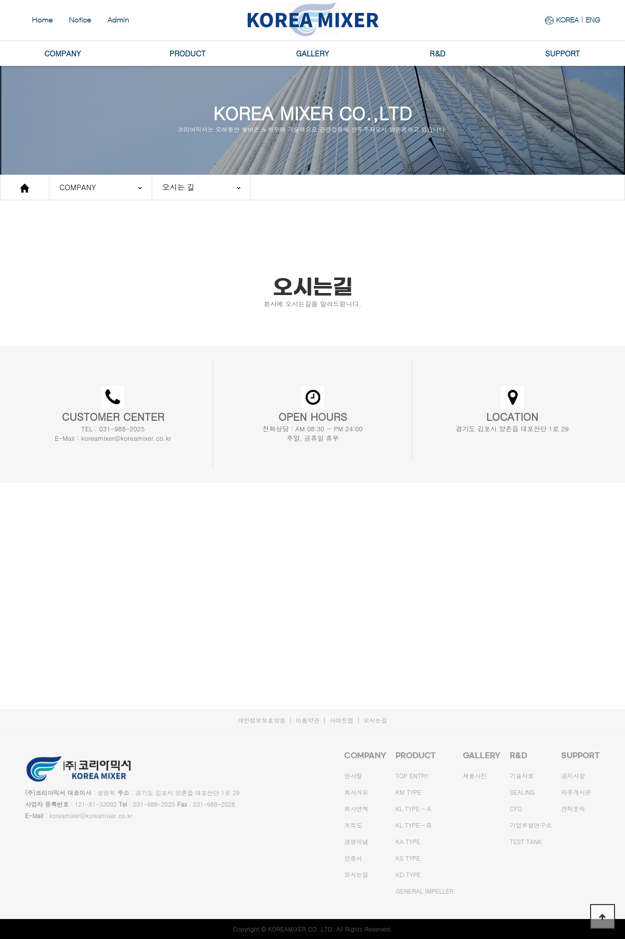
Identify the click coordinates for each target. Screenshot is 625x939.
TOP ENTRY (412, 775)
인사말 (353, 775)
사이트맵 (342, 720)
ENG (593, 20)
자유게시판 (576, 792)
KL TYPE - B (413, 825)
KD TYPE (408, 874)
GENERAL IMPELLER (424, 891)
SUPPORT (562, 53)
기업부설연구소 (531, 825)
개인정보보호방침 (261, 720)
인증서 (353, 858)
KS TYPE (408, 858)
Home (42, 20)
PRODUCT (188, 53)
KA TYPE (408, 841)
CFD (516, 808)
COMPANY (62, 53)
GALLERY (312, 53)
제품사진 (475, 775)
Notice (80, 20)
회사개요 (356, 792)
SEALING (522, 792)
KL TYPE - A (413, 808)
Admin (118, 20)
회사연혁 (356, 808)
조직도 (353, 825)
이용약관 (307, 720)
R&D (437, 53)
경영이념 (356, 841)
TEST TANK (526, 841)
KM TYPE (408, 792)
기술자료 (522, 775)
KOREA (567, 20)
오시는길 (376, 720)
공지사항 (573, 775)
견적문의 (573, 808)
